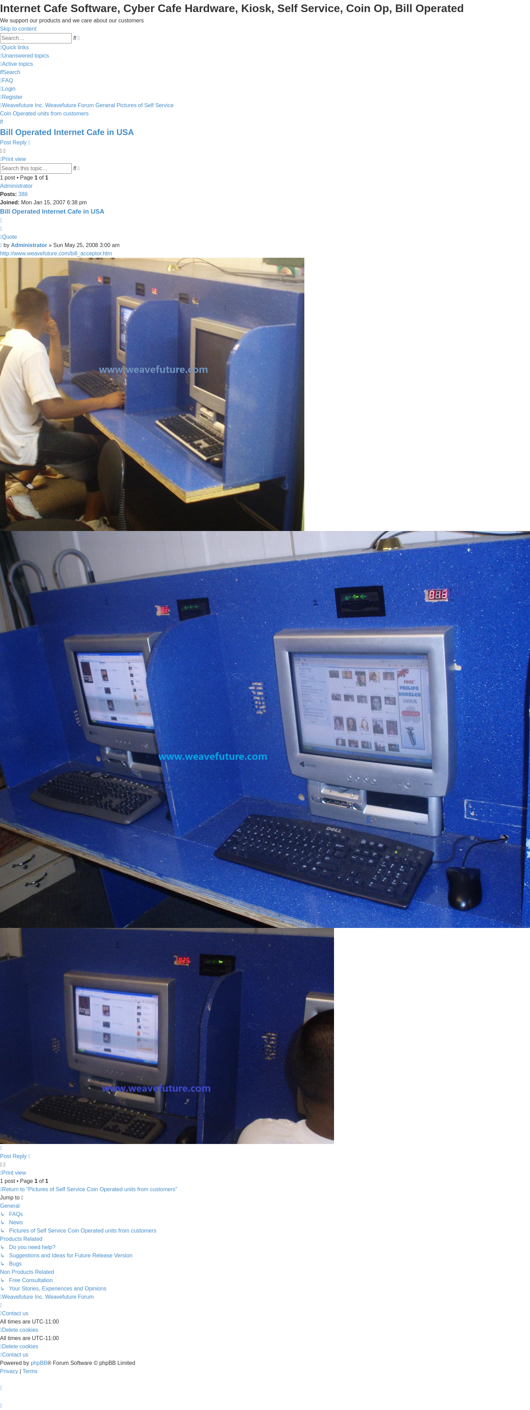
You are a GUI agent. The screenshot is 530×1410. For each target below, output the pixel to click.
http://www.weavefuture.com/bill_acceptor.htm (56, 253)
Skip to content (18, 29)
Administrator (16, 186)
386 (23, 194)
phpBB (39, 1363)
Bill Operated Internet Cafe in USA (67, 132)
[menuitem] (24, 56)
